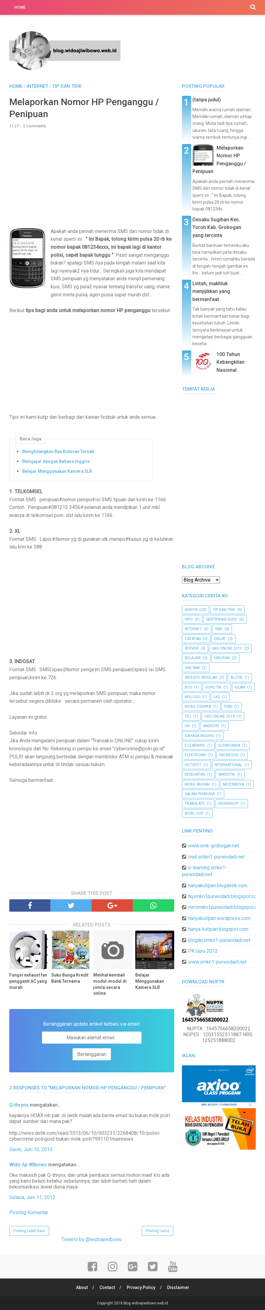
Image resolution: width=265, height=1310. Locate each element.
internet (193, 629)
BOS (188, 687)
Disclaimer (178, 1287)
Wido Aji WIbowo (28, 1165)
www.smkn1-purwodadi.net (217, 962)
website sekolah (201, 677)
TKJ (188, 716)
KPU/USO (192, 697)
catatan (193, 639)
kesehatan (195, 774)
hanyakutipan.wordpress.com (219, 918)
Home (20, 7)
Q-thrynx (18, 1105)
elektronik (195, 755)
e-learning (195, 745)
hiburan (222, 658)
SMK (218, 629)
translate (195, 803)
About (82, 1287)
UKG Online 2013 (227, 648)
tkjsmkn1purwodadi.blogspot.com (224, 896)
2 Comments (34, 126)
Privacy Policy (141, 1287)
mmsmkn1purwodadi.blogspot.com (226, 907)
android (211, 726)
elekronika (229, 745)
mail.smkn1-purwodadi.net (216, 857)
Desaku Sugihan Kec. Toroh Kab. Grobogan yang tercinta (216, 227)
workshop (228, 803)
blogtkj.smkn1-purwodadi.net (219, 940)
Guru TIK (213, 687)
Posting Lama (157, 1231)
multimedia (233, 784)
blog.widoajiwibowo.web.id (146, 1303)
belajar (193, 658)
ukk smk (192, 668)
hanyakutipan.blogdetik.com (217, 885)
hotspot (193, 765)
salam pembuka (200, 794)
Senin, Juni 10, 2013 (31, 1149)
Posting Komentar (28, 1212)
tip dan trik (224, 610)
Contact (107, 1287)
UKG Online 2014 (219, 716)
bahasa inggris (199, 736)
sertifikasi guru (221, 619)
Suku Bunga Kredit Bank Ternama (69, 978)
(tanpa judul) (206, 100)
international (228, 765)
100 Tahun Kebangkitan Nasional (231, 362)
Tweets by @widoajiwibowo (91, 1239)
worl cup (194, 813)
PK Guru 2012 (203, 951)
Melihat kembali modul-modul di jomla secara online (110, 984)
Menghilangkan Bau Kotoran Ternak (58, 451)
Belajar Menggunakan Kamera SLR (57, 471)
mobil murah (197, 784)
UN (187, 726)
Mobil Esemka (198, 706)
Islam (240, 687)
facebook (228, 755)
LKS (217, 697)
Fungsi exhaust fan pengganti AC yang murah (28, 981)
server (192, 648)
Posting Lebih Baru (29, 1231)
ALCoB (236, 677)
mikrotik (226, 774)
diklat (220, 639)
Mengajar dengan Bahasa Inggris (56, 461)
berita (191, 610)
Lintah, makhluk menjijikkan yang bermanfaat (211, 291)
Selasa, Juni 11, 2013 (32, 1197)
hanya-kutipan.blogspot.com (218, 929)
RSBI (228, 706)
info (189, 619)
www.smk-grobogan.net (213, 846)
